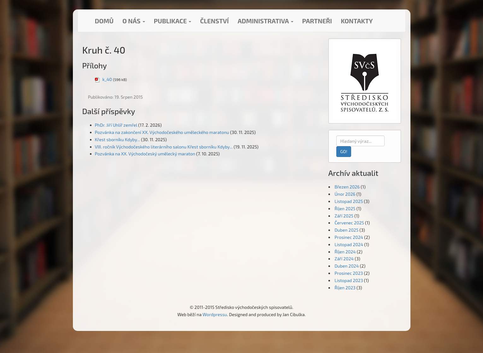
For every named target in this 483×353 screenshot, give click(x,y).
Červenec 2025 (349, 222)
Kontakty (357, 21)
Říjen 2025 (345, 208)
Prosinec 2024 (349, 237)
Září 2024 (344, 258)
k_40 (107, 79)
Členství (214, 21)
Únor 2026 (345, 194)
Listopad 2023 (349, 280)
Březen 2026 (347, 186)
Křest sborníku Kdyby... (117, 139)
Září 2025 (344, 215)
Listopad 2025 (349, 201)
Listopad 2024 (349, 244)
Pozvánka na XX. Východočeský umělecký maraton (145, 153)
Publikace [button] (172, 21)
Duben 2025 (347, 230)
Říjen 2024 (345, 251)
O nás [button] (133, 21)
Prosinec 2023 (349, 273)
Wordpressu (215, 314)
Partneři (317, 21)
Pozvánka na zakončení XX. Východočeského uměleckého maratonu (162, 132)
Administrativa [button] (265, 21)
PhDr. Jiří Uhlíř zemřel (116, 125)
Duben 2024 (347, 266)
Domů (104, 21)
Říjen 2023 (345, 287)
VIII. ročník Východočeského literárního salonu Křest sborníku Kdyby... (164, 146)
